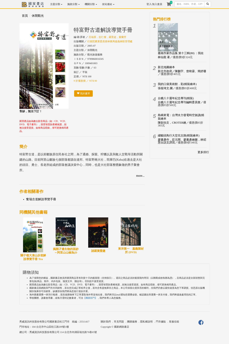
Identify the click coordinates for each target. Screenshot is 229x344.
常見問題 (119, 321)
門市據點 (161, 321)
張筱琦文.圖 (165, 88)
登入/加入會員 (154, 4)
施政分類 (73, 4)
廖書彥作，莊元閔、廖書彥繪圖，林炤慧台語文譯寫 (182, 141)
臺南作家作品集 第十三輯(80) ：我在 (181, 53)
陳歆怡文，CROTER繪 (172, 122)
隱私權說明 (146, 321)
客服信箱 (174, 321)
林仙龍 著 (164, 57)
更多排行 (203, 152)
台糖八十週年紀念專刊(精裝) (176, 98)
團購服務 (132, 321)
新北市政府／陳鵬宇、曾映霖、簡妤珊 (182, 71)
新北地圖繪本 (166, 67)
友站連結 (108, 4)
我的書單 (83, 93)
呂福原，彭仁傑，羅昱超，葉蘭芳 (107, 37)
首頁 (25, 15)
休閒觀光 (38, 15)
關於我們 (106, 321)
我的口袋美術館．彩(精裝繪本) (177, 84)
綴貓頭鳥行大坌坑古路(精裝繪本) (178, 135)
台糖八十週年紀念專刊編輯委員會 (179, 102)
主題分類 (56, 4)
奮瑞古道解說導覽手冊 (41, 199)
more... (140, 175)
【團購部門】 (90, 298)
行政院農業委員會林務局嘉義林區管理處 (109, 41)
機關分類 (91, 4)
